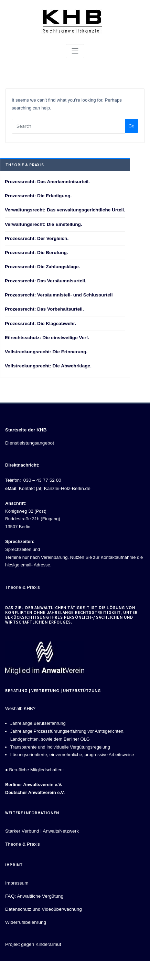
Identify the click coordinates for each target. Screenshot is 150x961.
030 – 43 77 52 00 (41, 472)
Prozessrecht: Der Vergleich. (35, 235)
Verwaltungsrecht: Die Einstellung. (41, 221)
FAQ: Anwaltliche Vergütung (33, 886)
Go (131, 125)
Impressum (16, 873)
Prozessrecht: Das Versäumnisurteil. (43, 277)
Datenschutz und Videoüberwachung (41, 898)
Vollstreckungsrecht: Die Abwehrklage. (46, 359)
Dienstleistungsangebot (28, 436)
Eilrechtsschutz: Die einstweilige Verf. (45, 332)
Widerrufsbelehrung (24, 911)
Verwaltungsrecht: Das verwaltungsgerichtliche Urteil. (62, 208)
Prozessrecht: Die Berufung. (35, 249)
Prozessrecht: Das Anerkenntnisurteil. (45, 180)
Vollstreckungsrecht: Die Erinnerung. (44, 345)
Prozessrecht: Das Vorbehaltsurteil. (42, 304)
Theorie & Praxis (21, 579)
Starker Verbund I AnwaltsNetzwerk (40, 822)
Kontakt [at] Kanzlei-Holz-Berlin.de (53, 480)
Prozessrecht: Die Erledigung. (36, 194)
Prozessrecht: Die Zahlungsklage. (40, 263)
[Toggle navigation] (75, 51)
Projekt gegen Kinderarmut (31, 933)
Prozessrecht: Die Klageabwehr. (39, 318)
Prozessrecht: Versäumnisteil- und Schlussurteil (56, 290)
